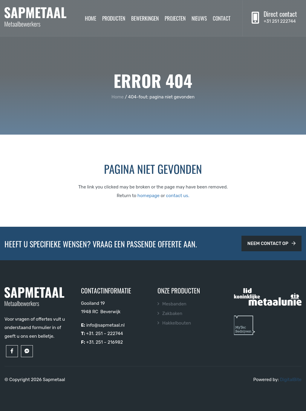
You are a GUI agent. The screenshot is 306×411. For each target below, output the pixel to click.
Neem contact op (271, 243)
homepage (148, 195)
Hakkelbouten (176, 323)
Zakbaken (172, 313)
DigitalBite (291, 379)
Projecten (175, 18)
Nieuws (199, 18)
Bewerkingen (145, 18)
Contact (221, 18)
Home (90, 18)
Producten (113, 18)
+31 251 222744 (280, 21)
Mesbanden (174, 304)
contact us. (177, 195)
